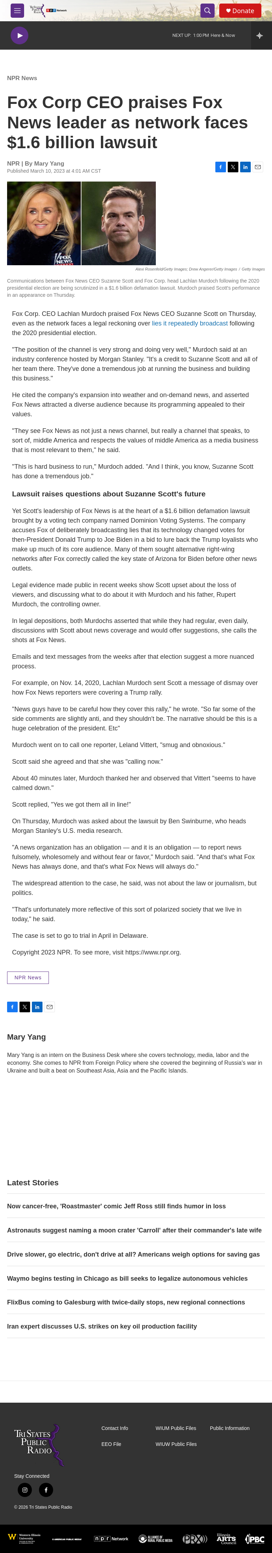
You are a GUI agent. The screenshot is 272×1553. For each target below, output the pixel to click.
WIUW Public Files (176, 1444)
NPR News (22, 78)
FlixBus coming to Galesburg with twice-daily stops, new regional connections (126, 1302)
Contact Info (114, 1428)
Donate (243, 11)
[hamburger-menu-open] (17, 11)
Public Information (230, 1428)
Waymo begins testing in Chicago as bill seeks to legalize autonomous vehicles (127, 1278)
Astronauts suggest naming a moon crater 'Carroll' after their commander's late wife (134, 1230)
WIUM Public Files (176, 1428)
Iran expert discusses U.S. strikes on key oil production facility (102, 1326)
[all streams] (261, 35)
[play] (19, 36)
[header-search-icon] (207, 11)
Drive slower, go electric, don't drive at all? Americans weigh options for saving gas (133, 1254)
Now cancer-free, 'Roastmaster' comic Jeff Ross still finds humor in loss (116, 1206)
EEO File (111, 1444)
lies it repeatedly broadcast (190, 323)
